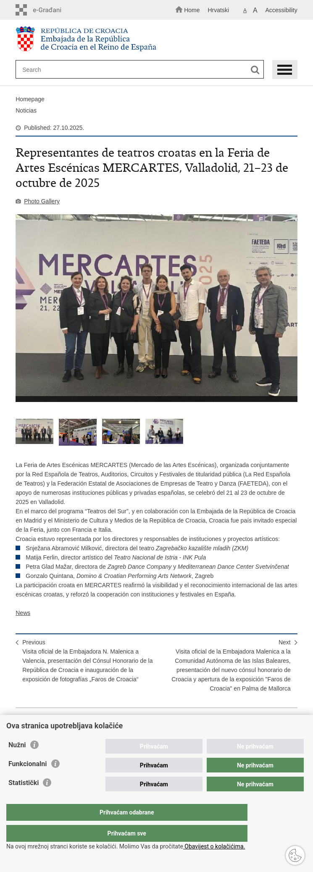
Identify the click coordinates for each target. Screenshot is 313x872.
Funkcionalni (27, 781)
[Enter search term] (132, 69)
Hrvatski (218, 10)
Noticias (26, 110)
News (23, 612)
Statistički (23, 800)
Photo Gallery (42, 201)
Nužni (17, 762)
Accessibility (281, 10)
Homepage (30, 99)
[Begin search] (255, 70)
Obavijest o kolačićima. (214, 846)
